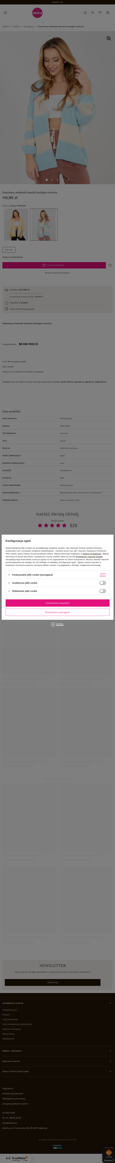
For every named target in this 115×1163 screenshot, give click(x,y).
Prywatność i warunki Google (89, 556)
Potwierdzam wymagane (57, 612)
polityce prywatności (92, 554)
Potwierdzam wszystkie (57, 603)
